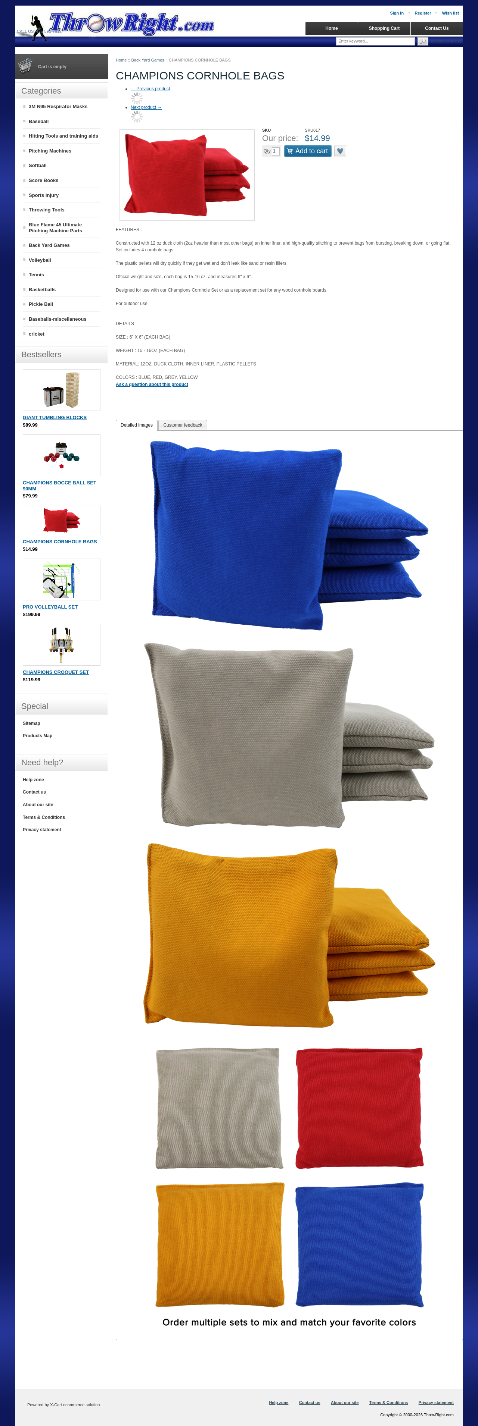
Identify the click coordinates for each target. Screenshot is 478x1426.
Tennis (36, 274)
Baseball (39, 121)
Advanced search (446, 41)
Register (423, 13)
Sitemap (31, 723)
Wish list (450, 13)
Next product (146, 107)
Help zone (33, 779)
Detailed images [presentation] (137, 425)
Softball (38, 165)
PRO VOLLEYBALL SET (50, 607)
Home (121, 60)
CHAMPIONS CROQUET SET (56, 672)
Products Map (37, 735)
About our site (38, 804)
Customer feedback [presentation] (182, 425)
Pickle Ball (41, 304)
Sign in (397, 13)
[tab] (137, 425)
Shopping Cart (384, 28)
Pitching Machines (50, 151)
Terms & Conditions (44, 817)
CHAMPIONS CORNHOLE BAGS (60, 541)
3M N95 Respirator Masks (58, 106)
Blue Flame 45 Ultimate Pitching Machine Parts (55, 228)
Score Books (43, 180)
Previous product (150, 88)
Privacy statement (42, 829)
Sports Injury (44, 195)
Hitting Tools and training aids (63, 136)
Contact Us (436, 28)
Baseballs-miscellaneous (58, 319)
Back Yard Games (147, 60)
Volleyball (40, 260)
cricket (36, 334)
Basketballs (42, 289)
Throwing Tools (47, 210)
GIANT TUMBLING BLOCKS (55, 417)
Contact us (34, 792)
